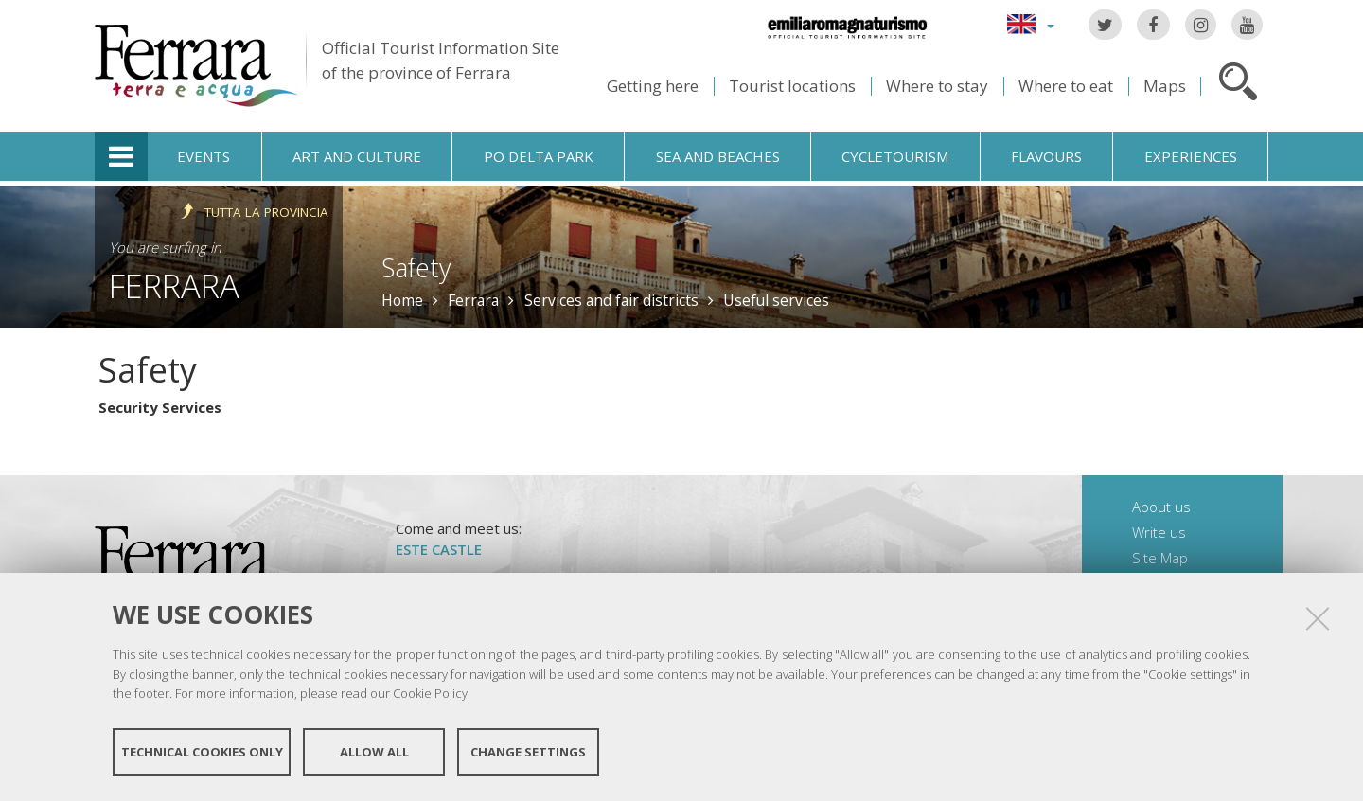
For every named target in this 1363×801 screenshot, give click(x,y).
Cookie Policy (430, 693)
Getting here (653, 86)
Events (203, 156)
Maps (1164, 86)
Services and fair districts (611, 300)
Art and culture (356, 156)
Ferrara (174, 285)
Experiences (1190, 156)
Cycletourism (894, 156)
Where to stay (937, 86)
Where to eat (1065, 86)
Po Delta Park (538, 156)
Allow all (374, 751)
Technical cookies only (202, 751)
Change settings (528, 751)
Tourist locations (792, 86)
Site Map (1160, 557)
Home (402, 300)
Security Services (159, 407)
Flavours (1046, 156)
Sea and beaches (718, 156)
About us (1161, 506)
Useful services (776, 300)
